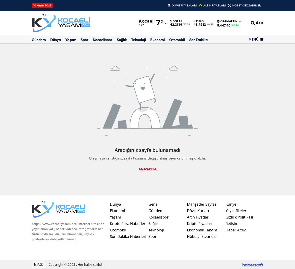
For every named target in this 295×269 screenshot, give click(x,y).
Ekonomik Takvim (202, 230)
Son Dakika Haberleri (128, 236)
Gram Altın (227, 21)
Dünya (55, 39)
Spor (84, 39)
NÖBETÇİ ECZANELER (246, 5)
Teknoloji (138, 39)
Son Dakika (198, 39)
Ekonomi (157, 39)
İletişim (232, 223)
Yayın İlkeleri (237, 210)
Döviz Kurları (198, 210)
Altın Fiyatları (198, 217)
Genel (153, 204)
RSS (38, 264)
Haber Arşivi (236, 230)
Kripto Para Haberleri (128, 223)
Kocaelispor (102, 39)
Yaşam (70, 39)
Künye (231, 204)
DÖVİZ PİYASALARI (184, 5)
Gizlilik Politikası (239, 217)
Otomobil (177, 39)
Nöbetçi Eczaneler (202, 236)
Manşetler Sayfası (202, 204)
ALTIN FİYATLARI (214, 5)
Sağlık (122, 39)
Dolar (176, 21)
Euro (199, 21)
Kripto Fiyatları (199, 223)
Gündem (39, 39)
